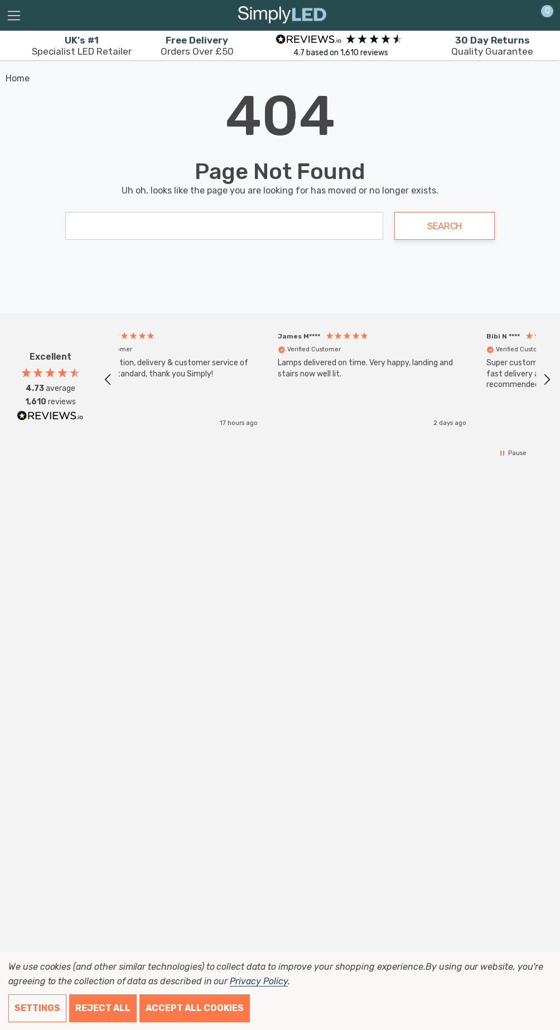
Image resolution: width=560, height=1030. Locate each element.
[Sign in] (520, 15)
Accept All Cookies (195, 1008)
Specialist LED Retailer (82, 46)
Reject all (103, 1008)
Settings (37, 1008)
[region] (327, 379)
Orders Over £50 (197, 46)
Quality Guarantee (492, 46)
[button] (108, 379)
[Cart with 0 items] (541, 15)
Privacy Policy (258, 981)
